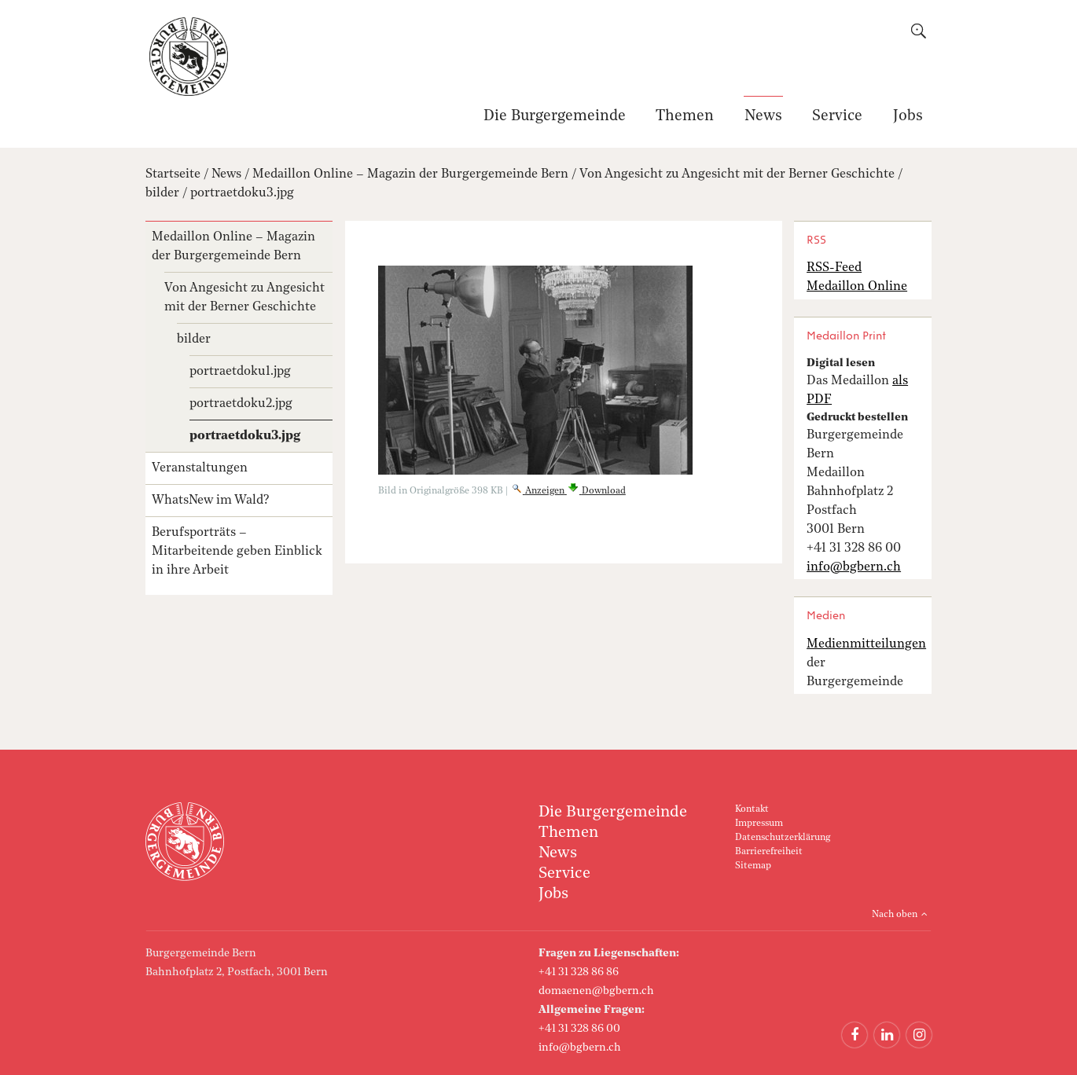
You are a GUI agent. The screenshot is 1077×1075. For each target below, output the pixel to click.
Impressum (759, 823)
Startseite (172, 174)
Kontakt (752, 809)
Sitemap (753, 866)
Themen (685, 116)
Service (837, 116)
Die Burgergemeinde (554, 116)
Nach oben (894, 914)
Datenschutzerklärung (782, 837)
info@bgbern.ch (579, 1047)
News (763, 116)
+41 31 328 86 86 (578, 972)
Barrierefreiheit (769, 852)
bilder (162, 193)
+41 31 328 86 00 (579, 1028)
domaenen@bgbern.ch (596, 990)
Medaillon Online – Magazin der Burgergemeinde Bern (410, 174)
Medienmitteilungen (866, 644)
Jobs (908, 116)
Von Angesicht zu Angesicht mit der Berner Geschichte (737, 174)
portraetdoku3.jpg (242, 193)
